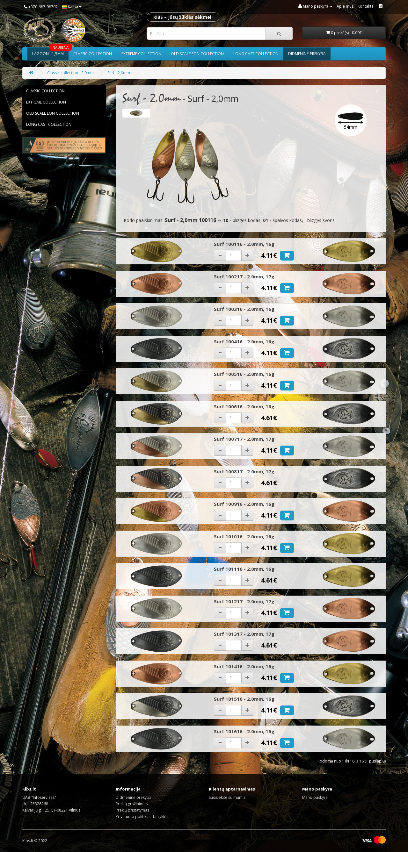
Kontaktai (366, 6)
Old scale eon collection (197, 53)
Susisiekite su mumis (227, 797)
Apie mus (345, 6)
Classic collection (92, 53)
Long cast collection (256, 53)
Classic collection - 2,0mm (70, 72)
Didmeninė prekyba (307, 53)
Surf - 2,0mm (118, 72)
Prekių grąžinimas (132, 803)
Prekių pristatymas (132, 810)
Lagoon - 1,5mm (50, 51)
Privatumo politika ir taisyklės (142, 816)
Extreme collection (141, 53)
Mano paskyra (315, 797)
